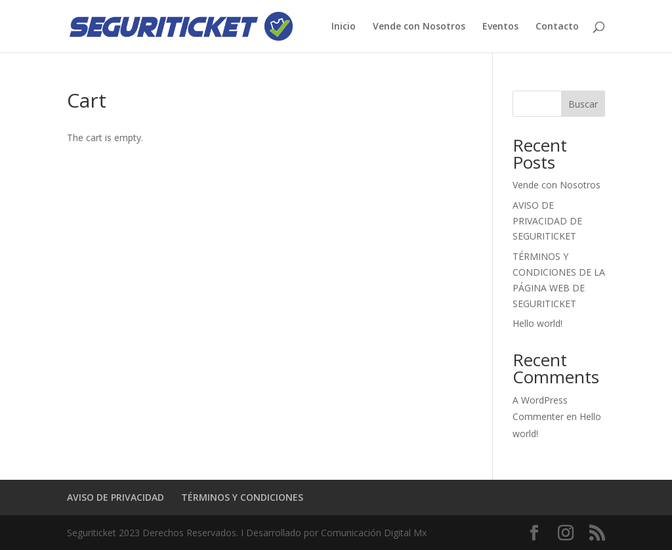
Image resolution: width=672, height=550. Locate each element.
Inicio (343, 27)
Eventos (500, 27)
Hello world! (537, 323)
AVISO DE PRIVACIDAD (115, 497)
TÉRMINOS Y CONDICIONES (242, 497)
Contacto (557, 27)
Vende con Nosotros (419, 27)
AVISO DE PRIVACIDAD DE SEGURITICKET (547, 221)
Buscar (583, 104)
